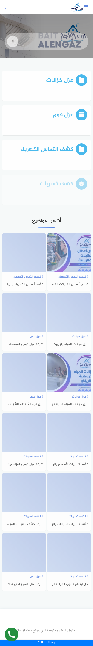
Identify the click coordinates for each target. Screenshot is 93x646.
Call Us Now (46, 643)
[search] (12, 46)
